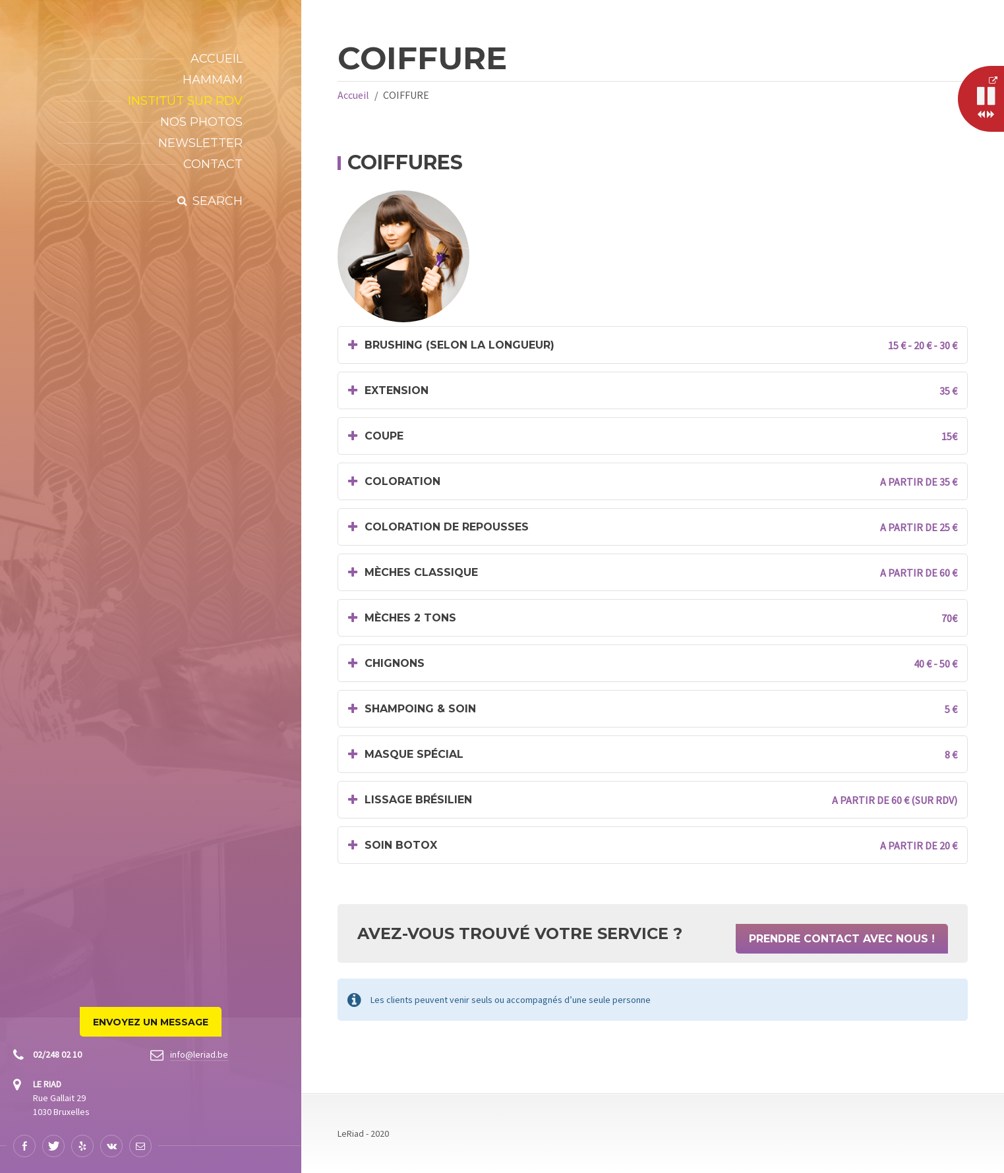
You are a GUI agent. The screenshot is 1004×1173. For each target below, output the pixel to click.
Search (217, 201)
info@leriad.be (199, 1054)
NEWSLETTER (200, 143)
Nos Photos (201, 122)
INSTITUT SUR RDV (185, 101)
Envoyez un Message (150, 1022)
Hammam (213, 79)
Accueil (217, 58)
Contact (213, 164)
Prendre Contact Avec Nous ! (842, 938)
